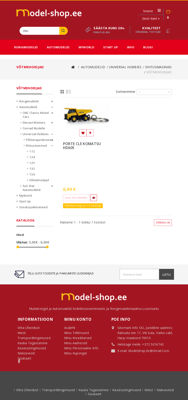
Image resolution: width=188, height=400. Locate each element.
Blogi (148, 47)
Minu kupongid (75, 353)
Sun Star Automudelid (32, 188)
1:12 (32, 151)
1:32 (32, 169)
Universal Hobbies (36, 134)
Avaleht (69, 328)
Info (130, 47)
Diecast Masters (34, 122)
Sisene (148, 11)
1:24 (32, 157)
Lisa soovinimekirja (82, 133)
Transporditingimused (59, 390)
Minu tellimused (76, 333)
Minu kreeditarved (78, 338)
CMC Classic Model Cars (36, 115)
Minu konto (78, 319)
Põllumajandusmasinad (39, 140)
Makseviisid (165, 390)
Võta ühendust (28, 390)
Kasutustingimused (127, 390)
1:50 (32, 174)
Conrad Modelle (34, 128)
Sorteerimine (125, 91)
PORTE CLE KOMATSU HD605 (82, 146)
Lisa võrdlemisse (90, 133)
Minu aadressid (75, 343)
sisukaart (94, 394)
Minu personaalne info (81, 348)
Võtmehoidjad (39, 180)
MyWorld (86, 47)
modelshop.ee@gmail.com (148, 351)
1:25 (32, 163)
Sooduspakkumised (33, 207)
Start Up (110, 47)
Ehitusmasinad (36, 146)
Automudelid (58, 47)
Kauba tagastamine (94, 390)
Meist (149, 390)
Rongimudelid (26, 47)
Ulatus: (22, 242)
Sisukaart (24, 358)
